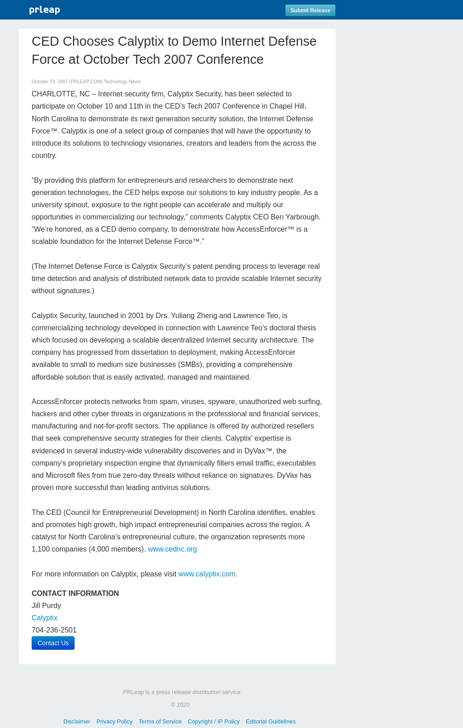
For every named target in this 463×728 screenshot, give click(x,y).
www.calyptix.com (207, 574)
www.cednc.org (172, 549)
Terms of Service (159, 721)
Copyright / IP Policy (214, 721)
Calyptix (44, 618)
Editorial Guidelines (271, 721)
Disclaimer (76, 721)
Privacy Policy (114, 721)
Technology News (122, 81)
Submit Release (310, 10)
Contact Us (53, 643)
